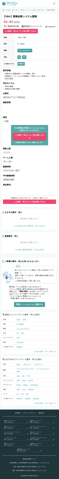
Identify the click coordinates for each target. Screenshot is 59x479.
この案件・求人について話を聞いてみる (20, 31)
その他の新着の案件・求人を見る (29, 250)
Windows (31, 389)
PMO (18, 371)
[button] (17, 422)
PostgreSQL (34, 385)
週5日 (18, 319)
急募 (24, 319)
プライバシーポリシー (29, 413)
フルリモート (38, 364)
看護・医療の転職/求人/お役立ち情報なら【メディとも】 (29, 470)
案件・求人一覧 (12, 10)
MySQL (25, 385)
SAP (22, 394)
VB (19, 57)
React (24, 380)
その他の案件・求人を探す (45, 351)
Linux (24, 389)
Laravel (30, 380)
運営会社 (41, 413)
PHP (28, 376)
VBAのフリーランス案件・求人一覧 (31, 10)
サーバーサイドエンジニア (25, 368)
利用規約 (17, 413)
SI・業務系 (20, 324)
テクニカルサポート (24, 50)
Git (17, 394)
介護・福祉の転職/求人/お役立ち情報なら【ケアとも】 (29, 466)
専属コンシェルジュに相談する (29, 304)
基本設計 (19, 398)
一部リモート (27, 364)
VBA (24, 57)
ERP (27, 394)
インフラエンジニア (43, 368)
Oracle (19, 385)
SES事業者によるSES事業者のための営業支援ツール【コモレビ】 (29, 462)
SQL (23, 376)
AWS (18, 389)
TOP (3, 10)
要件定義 (36, 398)
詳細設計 (21, 64)
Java (18, 376)
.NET (18, 338)
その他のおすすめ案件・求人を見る (29, 226)
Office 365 (20, 342)
